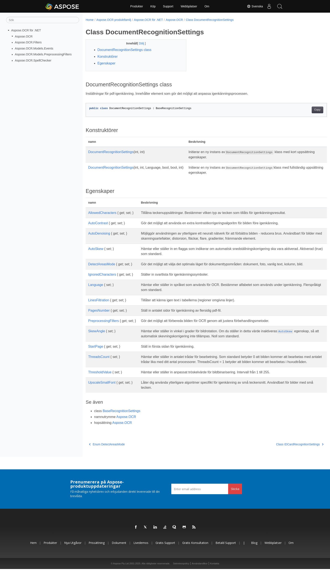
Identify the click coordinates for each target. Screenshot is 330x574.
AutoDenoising (99, 233)
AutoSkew (95, 249)
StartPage (95, 346)
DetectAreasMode (101, 264)
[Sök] (42, 20)
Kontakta (214, 568)
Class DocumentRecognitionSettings (210, 19)
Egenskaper (106, 63)
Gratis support (165, 548)
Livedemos (140, 548)
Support (168, 6)
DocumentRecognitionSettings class (124, 50)
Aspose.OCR (24, 36)
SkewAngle (96, 331)
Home (89, 19)
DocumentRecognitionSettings (110, 152)
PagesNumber (99, 310)
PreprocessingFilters (103, 321)
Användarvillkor (200, 568)
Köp (153, 6)
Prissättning (97, 548)
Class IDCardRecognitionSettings (283, 449)
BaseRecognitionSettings (121, 416)
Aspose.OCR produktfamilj (113, 19)
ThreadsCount (98, 357)
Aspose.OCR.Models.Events (34, 48)
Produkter (136, 6)
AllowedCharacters (102, 213)
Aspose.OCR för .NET (26, 30)
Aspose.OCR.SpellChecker (33, 60)
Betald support (226, 548)
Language (95, 285)
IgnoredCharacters (102, 274)
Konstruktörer (107, 56)
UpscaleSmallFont (102, 387)
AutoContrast (98, 223)
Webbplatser (189, 6)
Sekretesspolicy (181, 568)
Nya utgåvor (72, 548)
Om (207, 6)
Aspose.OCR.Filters (28, 42)
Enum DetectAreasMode (107, 449)
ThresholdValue (100, 377)
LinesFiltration (98, 300)
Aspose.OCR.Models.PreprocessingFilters (43, 54)
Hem (33, 548)
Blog (254, 548)
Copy (301, 109)
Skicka (235, 494)
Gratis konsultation (195, 548)
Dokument (119, 548)
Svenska (255, 6)
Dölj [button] (138, 43)
